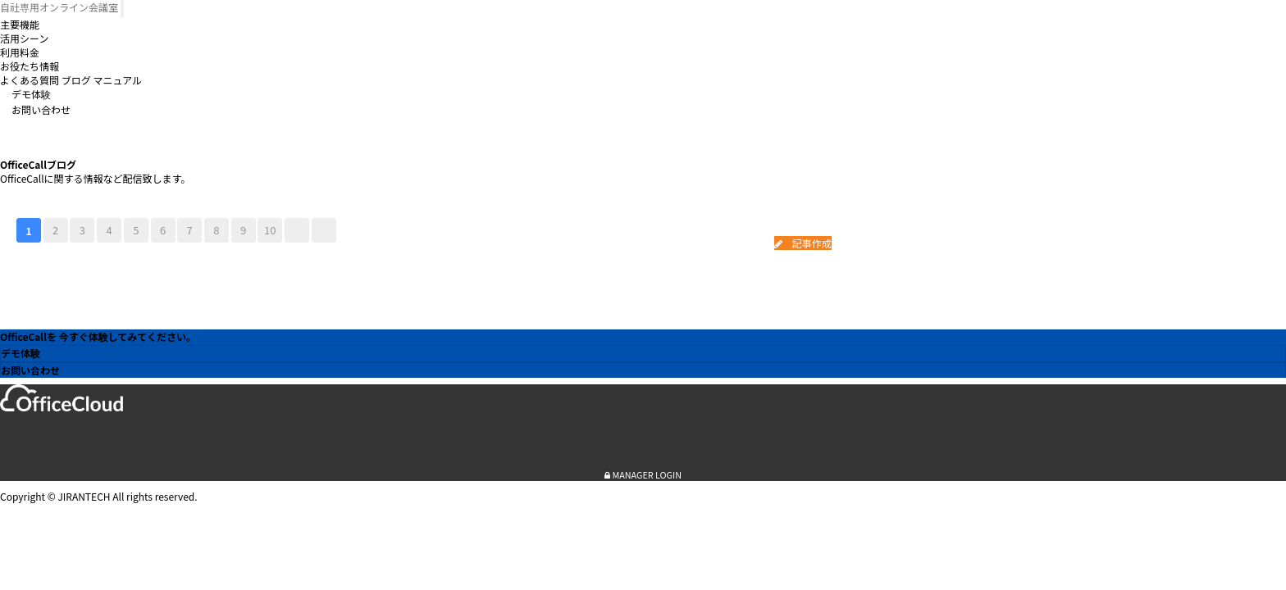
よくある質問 (29, 80)
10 (270, 230)
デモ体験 (31, 94)
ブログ (76, 80)
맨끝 (324, 230)
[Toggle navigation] (122, 8)
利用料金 (19, 52)
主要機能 (19, 24)
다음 (297, 230)
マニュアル (117, 80)
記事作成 (803, 243)
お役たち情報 (29, 66)
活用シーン (24, 38)
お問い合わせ (41, 109)
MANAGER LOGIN (643, 474)
